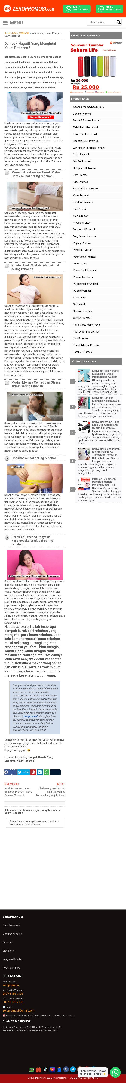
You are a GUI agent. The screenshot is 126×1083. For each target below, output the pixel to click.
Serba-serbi (79, 304)
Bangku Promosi (82, 113)
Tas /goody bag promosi (86, 331)
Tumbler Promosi (82, 352)
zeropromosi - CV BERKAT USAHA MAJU (77, 1077)
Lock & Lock (79, 209)
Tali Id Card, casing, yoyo (86, 324)
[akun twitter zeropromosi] (73, 1069)
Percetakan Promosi (84, 256)
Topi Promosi (80, 338)
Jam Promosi (80, 175)
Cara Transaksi (11, 925)
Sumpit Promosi (82, 317)
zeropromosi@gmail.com (18, 1010)
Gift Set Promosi (82, 161)
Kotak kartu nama (83, 202)
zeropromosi (11, 985)
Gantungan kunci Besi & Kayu (89, 147)
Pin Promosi (80, 263)
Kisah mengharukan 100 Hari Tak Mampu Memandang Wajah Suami (50, 792)
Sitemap (7, 942)
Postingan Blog (11, 967)
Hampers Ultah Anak (84, 168)
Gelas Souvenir (81, 154)
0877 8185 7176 (13, 1002)
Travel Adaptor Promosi (86, 345)
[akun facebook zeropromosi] (66, 1069)
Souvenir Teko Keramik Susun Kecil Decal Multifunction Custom (105, 373)
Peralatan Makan (82, 249)
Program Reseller (13, 959)
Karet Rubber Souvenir (85, 188)
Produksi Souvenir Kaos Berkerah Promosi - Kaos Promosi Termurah (18, 792)
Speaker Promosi (82, 311)
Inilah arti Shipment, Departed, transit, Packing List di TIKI (104, 482)
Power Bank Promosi (84, 270)
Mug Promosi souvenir (85, 236)
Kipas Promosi (81, 195)
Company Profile (12, 933)
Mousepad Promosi (84, 229)
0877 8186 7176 (13, 993)
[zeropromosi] (30, 8)
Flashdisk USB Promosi (86, 141)
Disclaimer (9, 950)
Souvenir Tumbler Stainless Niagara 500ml (106, 399)
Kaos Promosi (80, 181)
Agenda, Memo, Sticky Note (88, 106)
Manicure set (80, 216)
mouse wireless (82, 222)
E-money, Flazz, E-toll (85, 134)
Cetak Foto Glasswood (85, 127)
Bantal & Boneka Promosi (87, 120)
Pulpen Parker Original (85, 283)
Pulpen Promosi (82, 290)
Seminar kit (79, 297)
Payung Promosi (82, 243)
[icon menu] (5, 22)
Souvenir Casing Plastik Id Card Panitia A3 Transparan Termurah (106, 452)
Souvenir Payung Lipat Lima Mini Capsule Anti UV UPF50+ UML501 (105, 425)
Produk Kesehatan (83, 277)
